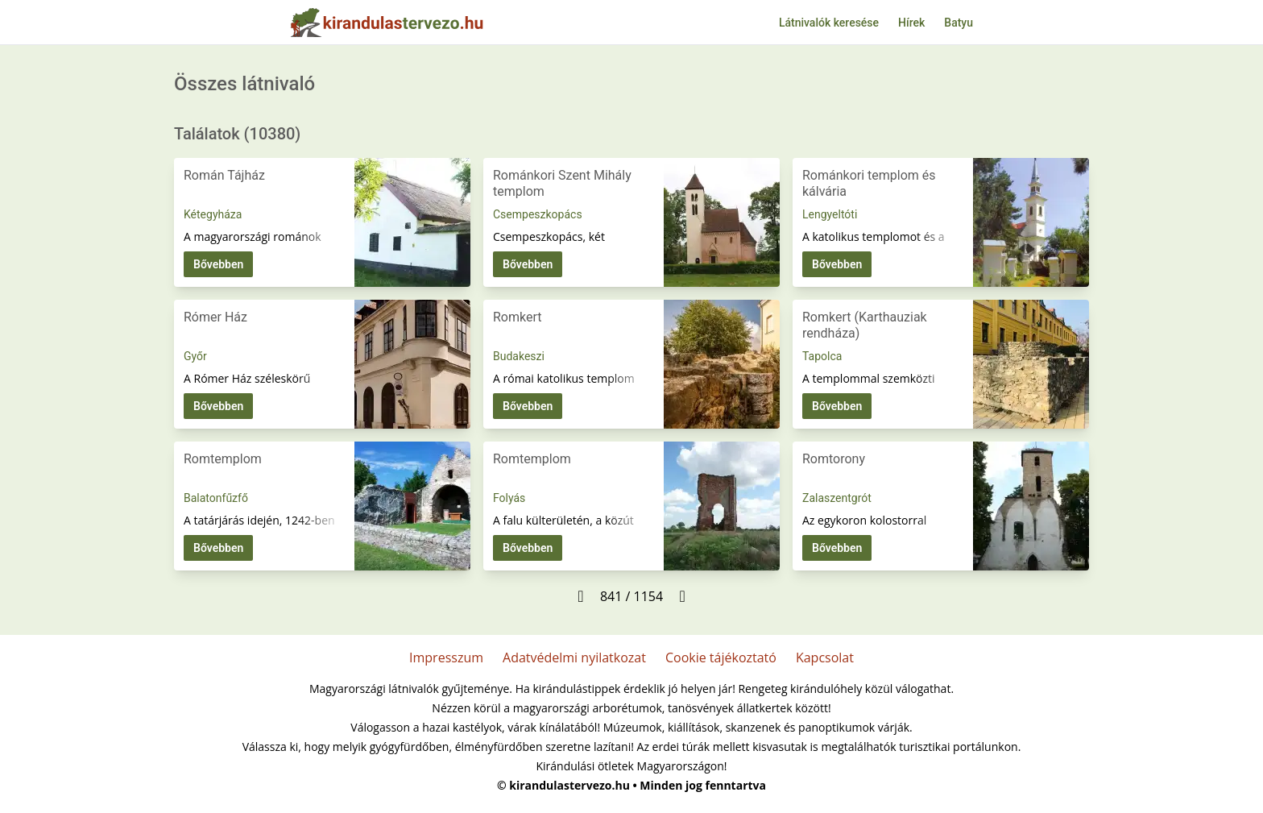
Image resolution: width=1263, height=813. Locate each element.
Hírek (911, 22)
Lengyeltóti (829, 214)
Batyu (958, 22)
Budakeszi (519, 356)
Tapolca (822, 356)
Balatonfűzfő (216, 498)
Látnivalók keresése (829, 22)
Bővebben (218, 264)
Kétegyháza (213, 214)
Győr (195, 356)
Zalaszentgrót (837, 498)
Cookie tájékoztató (720, 657)
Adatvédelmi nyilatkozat (574, 657)
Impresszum (446, 657)
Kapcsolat (825, 657)
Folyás (509, 498)
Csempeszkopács (537, 214)
